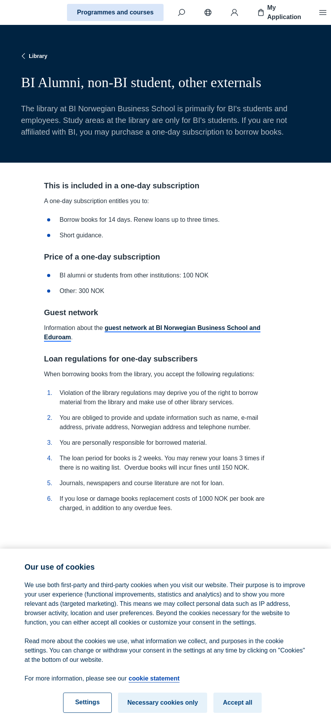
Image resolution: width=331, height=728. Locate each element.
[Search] (181, 12)
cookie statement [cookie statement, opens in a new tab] (154, 682)
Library (33, 56)
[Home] (33, 12)
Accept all (237, 706)
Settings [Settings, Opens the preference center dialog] (87, 705)
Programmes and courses (115, 12)
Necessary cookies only (162, 706)
